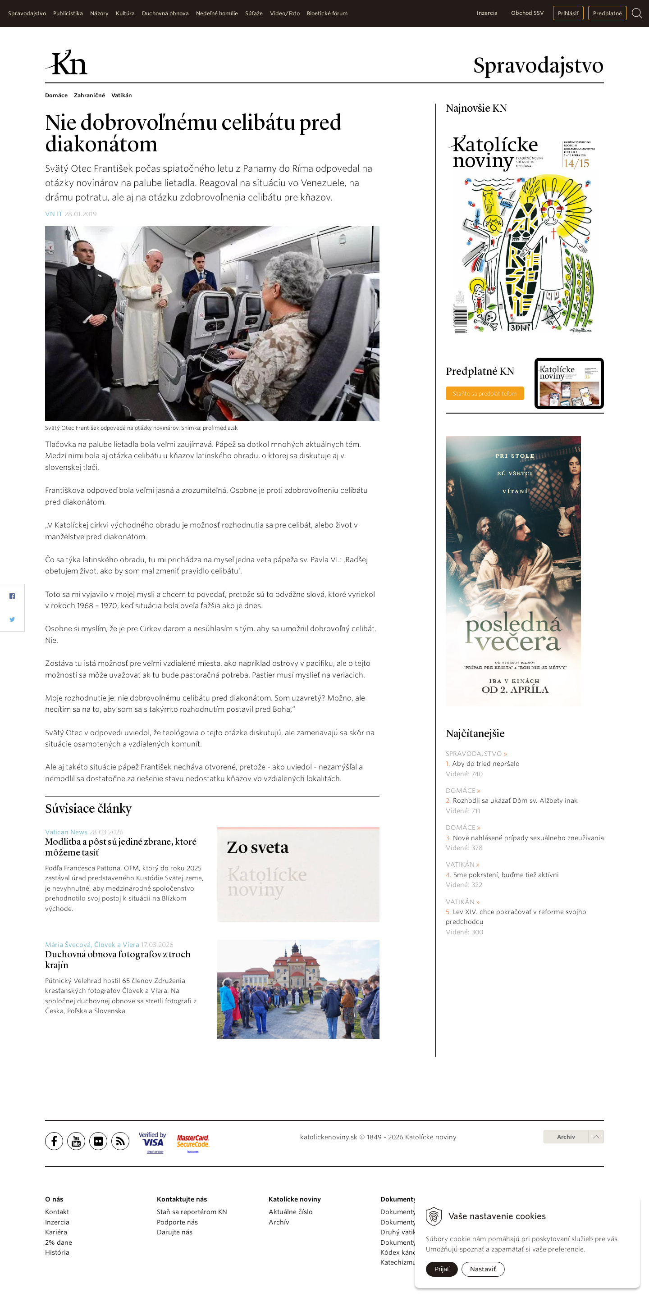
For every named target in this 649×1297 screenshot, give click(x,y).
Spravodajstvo (474, 753)
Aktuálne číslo (291, 1211)
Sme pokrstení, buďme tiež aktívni (506, 874)
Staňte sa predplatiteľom (485, 393)
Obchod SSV (527, 12)
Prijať (441, 1269)
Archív (566, 1136)
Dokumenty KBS (405, 1242)
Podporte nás (177, 1222)
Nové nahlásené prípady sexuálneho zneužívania (528, 838)
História (57, 1252)
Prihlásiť (568, 13)
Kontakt (57, 1211)
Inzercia (487, 12)
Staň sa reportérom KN (192, 1211)
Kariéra (56, 1232)
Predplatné (607, 13)
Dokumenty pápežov (412, 1211)
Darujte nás (174, 1232)
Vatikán (460, 864)
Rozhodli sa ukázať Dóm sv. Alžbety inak (515, 800)
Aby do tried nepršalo (486, 763)
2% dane (58, 1242)
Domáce (460, 790)
